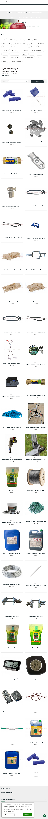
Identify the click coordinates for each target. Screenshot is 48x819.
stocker (5, 54)
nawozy (17, 43)
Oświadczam (27, 814)
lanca (4, 57)
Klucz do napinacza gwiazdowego (12, 742)
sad (38, 57)
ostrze (4, 46)
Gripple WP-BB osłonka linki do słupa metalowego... (12, 142)
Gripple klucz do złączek (36, 110)
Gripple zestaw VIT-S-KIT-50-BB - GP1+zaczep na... (12, 711)
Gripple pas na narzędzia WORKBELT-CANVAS (12, 396)
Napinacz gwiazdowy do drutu (36, 141)
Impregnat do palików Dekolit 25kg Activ (12, 773)
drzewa (40, 46)
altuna (31, 54)
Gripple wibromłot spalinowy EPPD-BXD (12, 459)
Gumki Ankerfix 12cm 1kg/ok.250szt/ (12, 237)
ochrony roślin (6, 43)
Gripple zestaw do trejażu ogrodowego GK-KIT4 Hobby (36, 364)
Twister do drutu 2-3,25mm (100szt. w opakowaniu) (36, 774)
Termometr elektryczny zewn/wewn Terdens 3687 (36, 679)
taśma (39, 54)
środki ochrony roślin (28, 57)
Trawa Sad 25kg (12, 490)
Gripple (12, 108)
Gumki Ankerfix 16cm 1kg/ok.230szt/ (36, 332)
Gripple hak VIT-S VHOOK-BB (36, 174)
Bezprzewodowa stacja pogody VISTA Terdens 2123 (12, 679)
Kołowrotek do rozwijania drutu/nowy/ (36, 427)
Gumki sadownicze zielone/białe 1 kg (36, 521)
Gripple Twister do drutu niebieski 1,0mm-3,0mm (12, 110)
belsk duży (12, 39)
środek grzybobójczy (37, 50)
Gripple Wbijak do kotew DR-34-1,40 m (36, 585)
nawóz (24, 43)
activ (4, 39)
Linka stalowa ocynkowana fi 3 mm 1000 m (36, 490)
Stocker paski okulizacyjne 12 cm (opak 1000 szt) (12, 173)
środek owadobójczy (16, 61)
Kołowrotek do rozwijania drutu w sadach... (36, 710)
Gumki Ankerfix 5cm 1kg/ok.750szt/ (36, 205)
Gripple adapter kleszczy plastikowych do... (36, 459)
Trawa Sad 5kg (36, 647)
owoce (5, 50)
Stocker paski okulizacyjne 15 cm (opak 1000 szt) (36, 395)
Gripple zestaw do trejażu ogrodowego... (12, 522)
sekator (28, 39)
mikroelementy (14, 54)
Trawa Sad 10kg (12, 647)
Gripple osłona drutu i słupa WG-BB (36, 238)
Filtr (37, 81)
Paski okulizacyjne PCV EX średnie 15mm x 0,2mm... (12, 269)
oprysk (24, 54)
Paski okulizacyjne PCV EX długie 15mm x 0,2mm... (12, 301)
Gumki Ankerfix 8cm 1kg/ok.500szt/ (12, 332)
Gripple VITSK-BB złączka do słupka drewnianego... (12, 206)
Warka (35, 39)
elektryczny (13, 50)
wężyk (4, 61)
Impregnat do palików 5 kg (36, 742)
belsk (20, 39)
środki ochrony (24, 50)
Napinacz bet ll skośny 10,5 (36, 616)
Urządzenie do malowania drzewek (12, 363)
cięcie (32, 46)
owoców (25, 46)
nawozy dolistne (14, 57)
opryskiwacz (41, 43)
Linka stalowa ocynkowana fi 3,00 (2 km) (12, 584)
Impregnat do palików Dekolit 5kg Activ (36, 553)
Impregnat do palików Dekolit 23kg (12, 553)
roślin (32, 43)
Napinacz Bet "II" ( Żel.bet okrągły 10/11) (36, 269)
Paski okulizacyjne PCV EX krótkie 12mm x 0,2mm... (36, 301)
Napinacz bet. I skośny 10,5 (12, 616)
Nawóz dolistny (14, 46)
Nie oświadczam (9, 814)
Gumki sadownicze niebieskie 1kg (12, 427)
